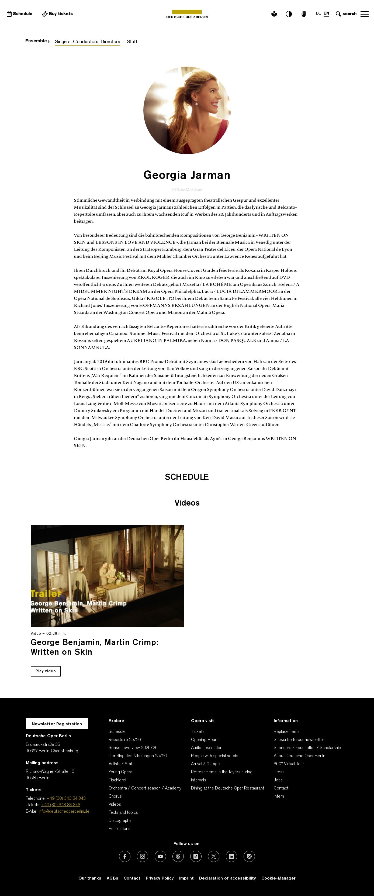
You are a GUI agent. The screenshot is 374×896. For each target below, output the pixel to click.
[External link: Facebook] (124, 856)
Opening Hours (205, 740)
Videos (115, 804)
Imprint (186, 878)
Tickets (198, 732)
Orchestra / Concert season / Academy (145, 788)
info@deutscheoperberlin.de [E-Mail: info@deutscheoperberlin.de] (64, 811)
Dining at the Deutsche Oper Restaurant (227, 788)
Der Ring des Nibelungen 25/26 (138, 756)
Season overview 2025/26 (133, 748)
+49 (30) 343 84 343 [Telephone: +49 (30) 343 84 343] (66, 799)
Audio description (206, 748)
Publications (119, 829)
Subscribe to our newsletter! (299, 740)
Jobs (278, 780)
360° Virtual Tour (289, 764)
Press (279, 772)
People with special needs (214, 756)
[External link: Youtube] (160, 856)
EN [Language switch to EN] (326, 14)
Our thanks (89, 878)
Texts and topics (123, 813)
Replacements (287, 732)
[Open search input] (345, 14)
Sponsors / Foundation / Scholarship (307, 748)
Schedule (117, 732)
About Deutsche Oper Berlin (299, 756)
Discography (120, 821)
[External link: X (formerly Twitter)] (213, 856)
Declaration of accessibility (227, 878)
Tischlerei (117, 780)
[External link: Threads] (178, 856)
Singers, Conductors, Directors (87, 41)
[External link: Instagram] (142, 856)
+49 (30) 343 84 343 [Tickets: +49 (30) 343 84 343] (60, 805)
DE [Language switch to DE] (318, 14)
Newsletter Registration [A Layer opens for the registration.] (57, 724)
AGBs (112, 878)
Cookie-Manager (278, 878)
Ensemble (37, 41)
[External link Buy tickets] (56, 14)
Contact (281, 788)
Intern (279, 796)
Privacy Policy (160, 878)
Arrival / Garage (205, 764)
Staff (132, 41)
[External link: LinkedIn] (231, 856)
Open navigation (365, 14)
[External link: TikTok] (196, 856)
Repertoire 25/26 (125, 740)
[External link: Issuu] (249, 856)
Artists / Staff (121, 764)
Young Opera (120, 772)
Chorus (115, 796)
